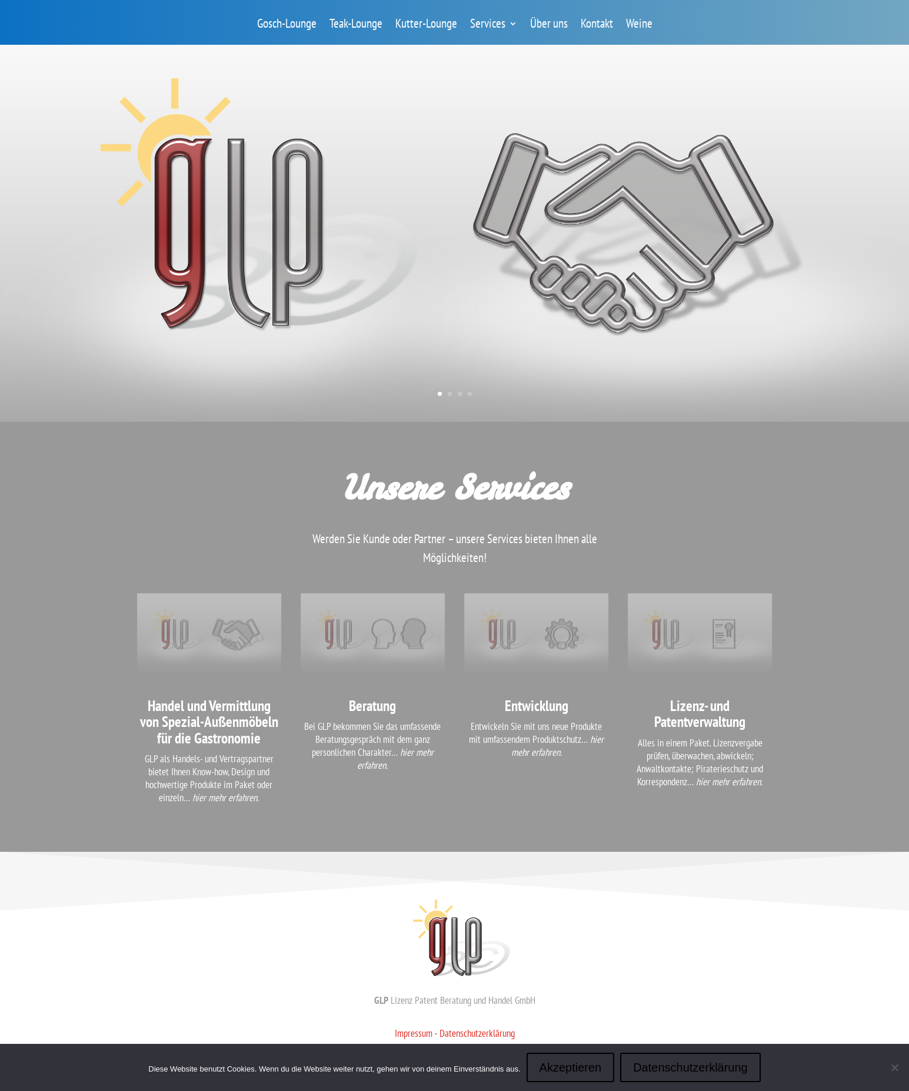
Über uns (549, 25)
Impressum (413, 1033)
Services (487, 25)
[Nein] (894, 1067)
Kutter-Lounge (426, 25)
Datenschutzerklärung (477, 1033)
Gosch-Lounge (287, 25)
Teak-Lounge (355, 25)
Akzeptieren (571, 1067)
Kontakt (597, 25)
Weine (639, 25)
